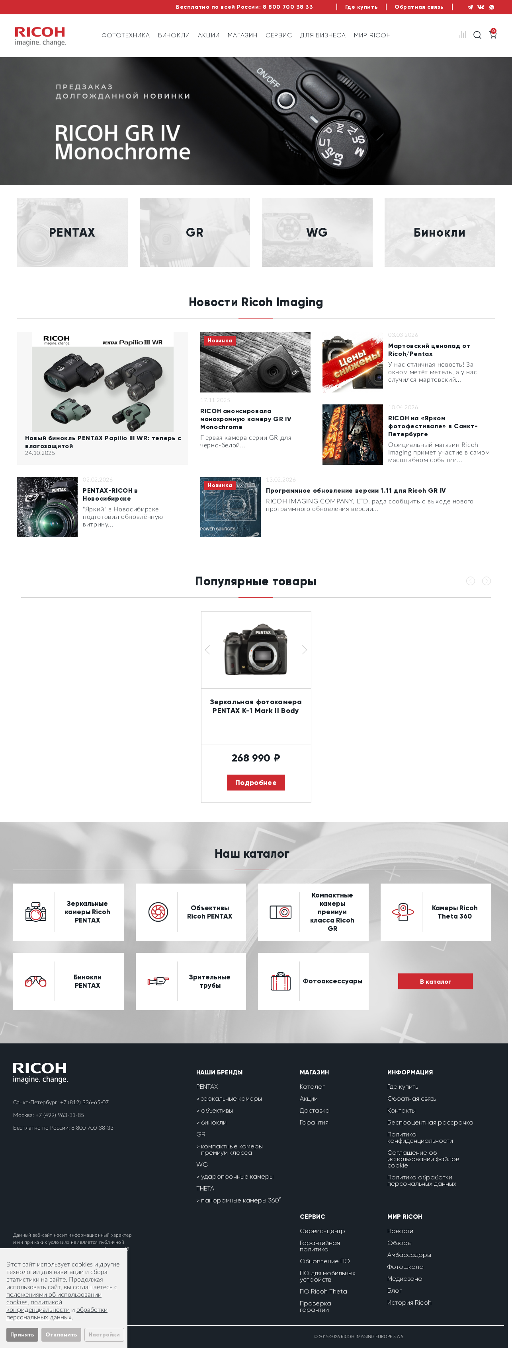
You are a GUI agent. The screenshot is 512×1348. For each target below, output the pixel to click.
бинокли (214, 1122)
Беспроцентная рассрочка (430, 1122)
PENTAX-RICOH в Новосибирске (110, 494)
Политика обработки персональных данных (421, 1180)
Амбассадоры (409, 1255)
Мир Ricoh (372, 35)
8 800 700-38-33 (92, 1128)
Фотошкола (405, 1266)
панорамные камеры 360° (241, 1200)
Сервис (279, 35)
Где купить (361, 7)
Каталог (312, 1086)
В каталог (435, 981)
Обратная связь (419, 7)
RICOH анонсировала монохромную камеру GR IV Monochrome (245, 419)
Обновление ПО (325, 1261)
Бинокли (174, 35)
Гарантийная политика (320, 1246)
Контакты (401, 1110)
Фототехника (126, 35)
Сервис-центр (322, 1231)
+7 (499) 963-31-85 (59, 1115)
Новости (400, 1231)
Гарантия (314, 1122)
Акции (209, 35)
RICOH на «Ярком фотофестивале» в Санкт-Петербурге (433, 426)
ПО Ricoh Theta (323, 1291)
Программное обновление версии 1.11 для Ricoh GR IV (356, 490)
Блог (394, 1290)
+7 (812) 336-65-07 (84, 1102)
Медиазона (404, 1278)
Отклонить (61, 1334)
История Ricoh (409, 1302)
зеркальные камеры (231, 1098)
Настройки (104, 1334)
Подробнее (256, 782)
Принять (22, 1334)
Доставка (315, 1110)
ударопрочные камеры (237, 1176)
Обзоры (399, 1243)
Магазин (243, 35)
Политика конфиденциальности (420, 1137)
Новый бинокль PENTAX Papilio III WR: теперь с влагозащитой (103, 442)
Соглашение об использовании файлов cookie (423, 1159)
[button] (207, 650)
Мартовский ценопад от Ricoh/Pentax (429, 349)
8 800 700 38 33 (288, 7)
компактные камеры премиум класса (232, 1149)
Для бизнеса (323, 35)
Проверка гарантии (315, 1306)
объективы (217, 1110)
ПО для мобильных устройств (328, 1276)
